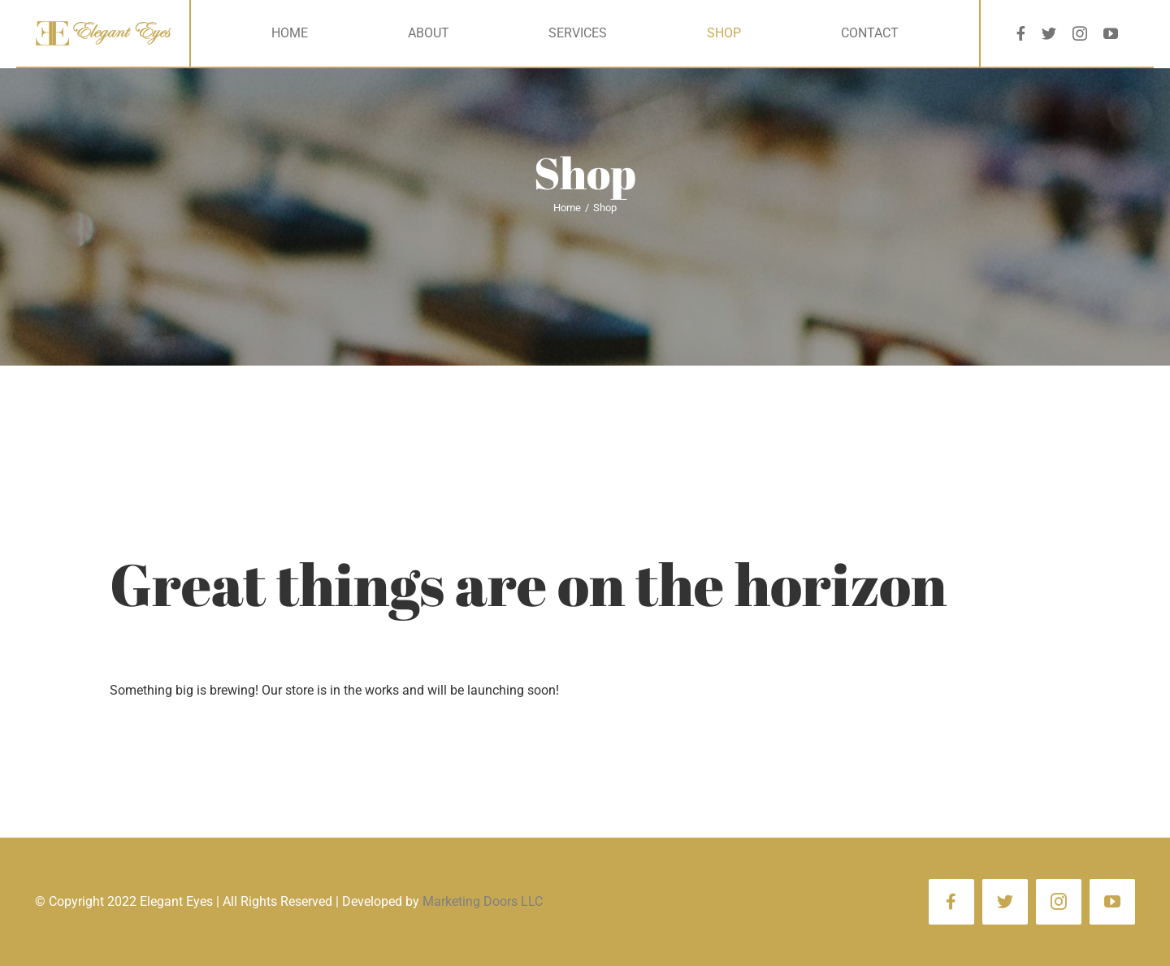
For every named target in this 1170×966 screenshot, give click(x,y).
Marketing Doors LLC (482, 901)
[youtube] (1110, 33)
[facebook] (1020, 33)
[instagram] (1079, 33)
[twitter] (1049, 33)
